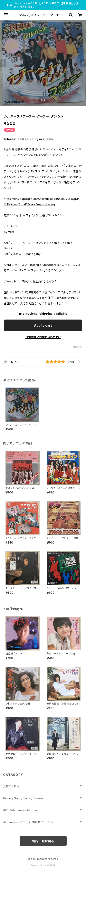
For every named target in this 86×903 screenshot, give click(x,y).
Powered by (43, 865)
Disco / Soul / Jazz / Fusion (23, 798)
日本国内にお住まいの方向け (43, 337)
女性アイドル (11, 786)
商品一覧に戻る (43, 841)
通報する (77, 346)
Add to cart (43, 325)
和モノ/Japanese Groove (20, 810)
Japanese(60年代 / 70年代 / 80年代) (29, 822)
